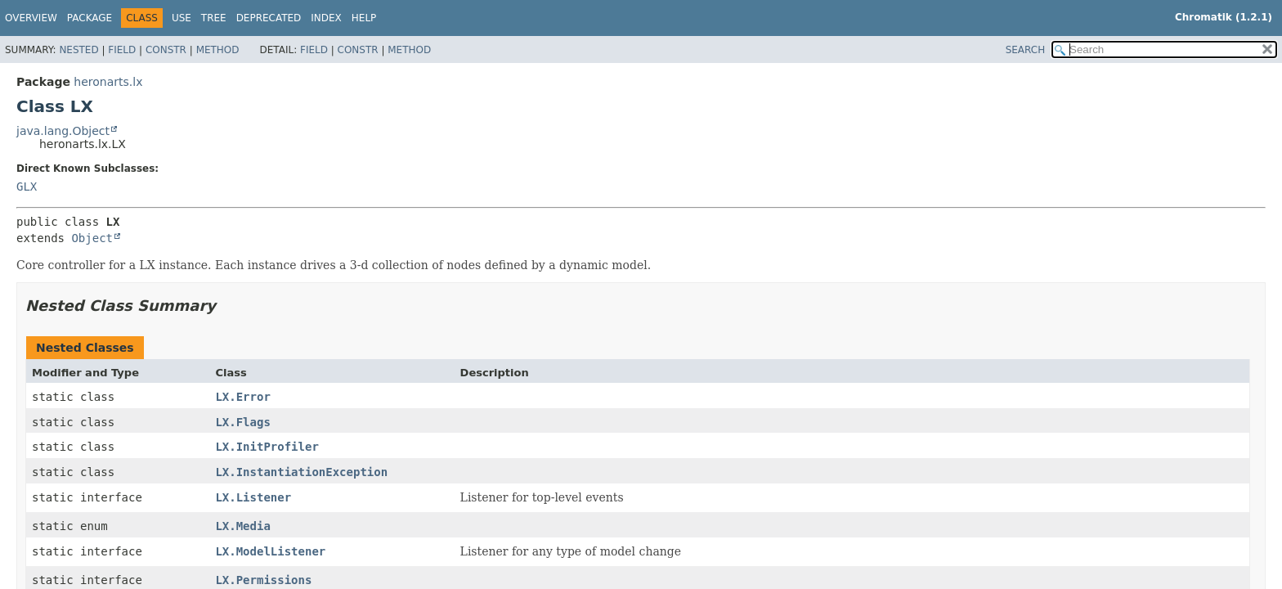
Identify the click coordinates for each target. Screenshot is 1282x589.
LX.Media (242, 526)
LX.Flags (242, 422)
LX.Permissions (263, 580)
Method (218, 50)
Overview (31, 18)
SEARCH (1026, 50)
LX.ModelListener (270, 551)
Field (122, 50)
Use (181, 18)
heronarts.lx (108, 81)
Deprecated (269, 18)
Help (364, 18)
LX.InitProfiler (266, 446)
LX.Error (242, 396)
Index (326, 18)
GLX (26, 186)
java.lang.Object (63, 130)
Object (92, 238)
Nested (78, 50)
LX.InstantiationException (301, 472)
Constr (166, 50)
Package (89, 18)
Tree (213, 18)
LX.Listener (253, 497)
